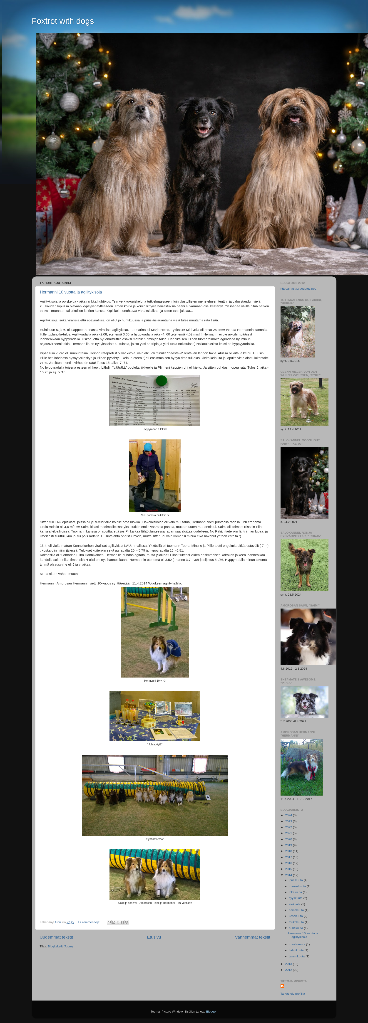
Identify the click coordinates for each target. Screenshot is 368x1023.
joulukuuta (296, 880)
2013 (289, 964)
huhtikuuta (296, 928)
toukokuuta (297, 922)
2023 (289, 821)
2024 (289, 815)
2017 (289, 857)
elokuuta (295, 904)
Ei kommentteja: (89, 922)
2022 (289, 827)
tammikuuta (297, 956)
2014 (289, 875)
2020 (289, 839)
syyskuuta (296, 898)
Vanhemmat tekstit (252, 937)
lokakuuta (296, 892)
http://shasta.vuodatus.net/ (298, 288)
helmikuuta (297, 950)
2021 (289, 833)
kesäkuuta (296, 916)
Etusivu (154, 937)
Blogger (211, 1011)
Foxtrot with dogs (63, 21)
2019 (289, 845)
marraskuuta (298, 886)
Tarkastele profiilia (293, 993)
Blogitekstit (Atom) (60, 946)
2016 (289, 863)
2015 (289, 869)
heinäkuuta (297, 910)
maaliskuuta (297, 944)
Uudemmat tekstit (56, 937)
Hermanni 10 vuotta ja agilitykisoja (71, 292)
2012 (289, 969)
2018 (289, 851)
